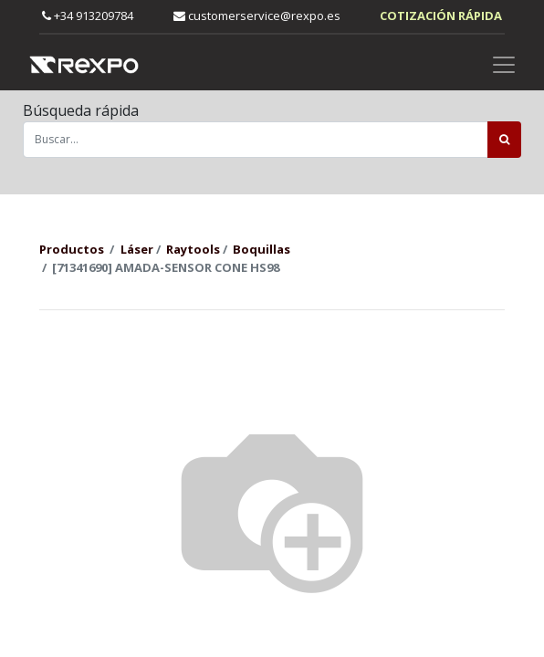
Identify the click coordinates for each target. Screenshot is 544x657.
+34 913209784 (87, 15)
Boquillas (261, 249)
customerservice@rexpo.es (256, 15)
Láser (136, 249)
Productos (71, 249)
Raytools (193, 249)
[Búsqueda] (504, 139)
